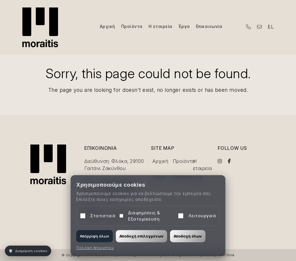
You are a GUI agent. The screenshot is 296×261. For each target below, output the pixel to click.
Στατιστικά (97, 215)
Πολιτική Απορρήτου (95, 248)
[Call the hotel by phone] (248, 27)
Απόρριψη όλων (94, 236)
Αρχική (160, 161)
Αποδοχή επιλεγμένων (141, 236)
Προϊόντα (184, 161)
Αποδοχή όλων (188, 236)
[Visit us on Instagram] (220, 161)
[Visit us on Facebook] (229, 161)
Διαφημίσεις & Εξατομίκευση (139, 215)
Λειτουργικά (197, 215)
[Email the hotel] (259, 27)
